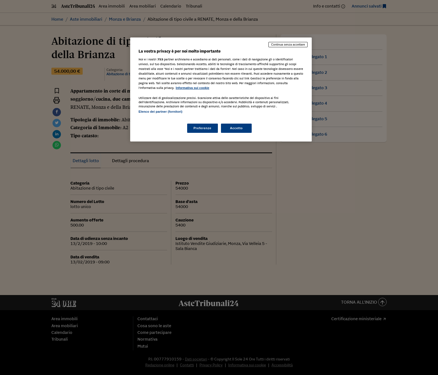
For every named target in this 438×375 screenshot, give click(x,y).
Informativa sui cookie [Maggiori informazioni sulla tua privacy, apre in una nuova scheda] (192, 87)
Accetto (236, 128)
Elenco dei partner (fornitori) (160, 111)
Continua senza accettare (288, 44)
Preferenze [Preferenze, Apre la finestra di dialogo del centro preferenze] (202, 128)
